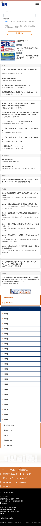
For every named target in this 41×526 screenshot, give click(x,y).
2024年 (5, 324)
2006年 (5, 414)
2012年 (5, 384)
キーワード (7, 12)
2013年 (5, 379)
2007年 (5, 409)
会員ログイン (7, 303)
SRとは (5, 435)
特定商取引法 (7, 482)
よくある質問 (7, 445)
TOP (4, 470)
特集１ (22, 58)
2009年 (5, 399)
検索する (19, 33)
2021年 (5, 339)
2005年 (5, 419)
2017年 (5, 359)
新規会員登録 (7, 297)
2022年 (5, 334)
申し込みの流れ (8, 425)
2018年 (5, 354)
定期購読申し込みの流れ (10, 474)
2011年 (5, 389)
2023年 (5, 329)
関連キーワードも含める (25, 21)
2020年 (5, 344)
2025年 (5, 319)
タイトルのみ (10, 21)
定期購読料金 (7, 440)
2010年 (5, 394)
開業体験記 (29, 56)
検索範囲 (6, 19)
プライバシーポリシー (24, 478)
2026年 (5, 314)
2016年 (5, 364)
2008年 (5, 404)
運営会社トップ (8, 478)
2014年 (5, 374)
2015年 (5, 369)
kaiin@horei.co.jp (7, 518)
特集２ (18, 56)
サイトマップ (7, 486)
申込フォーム (7, 430)
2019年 (5, 349)
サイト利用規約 (21, 482)
